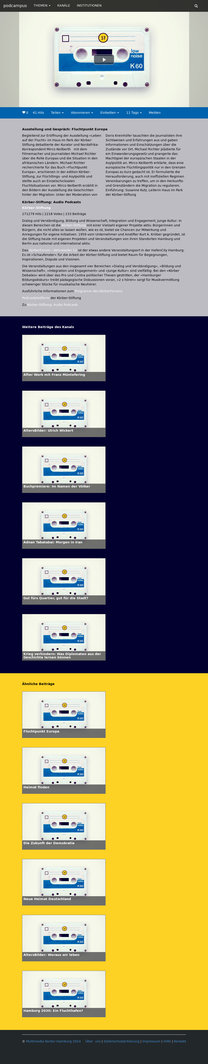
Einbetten (109, 113)
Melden (155, 113)
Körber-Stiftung (36, 208)
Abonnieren (82, 113)
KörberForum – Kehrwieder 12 (53, 250)
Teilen (57, 113)
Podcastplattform (36, 298)
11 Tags (134, 113)
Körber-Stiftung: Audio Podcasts (52, 305)
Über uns (93, 1041)
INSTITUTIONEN (89, 5)
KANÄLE (63, 5)
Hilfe (167, 1041)
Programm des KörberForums (98, 291)
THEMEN (42, 5)
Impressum (151, 1041)
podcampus (15, 5)
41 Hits (38, 113)
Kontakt (180, 1041)
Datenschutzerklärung (122, 1041)
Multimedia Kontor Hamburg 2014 (53, 1041)
